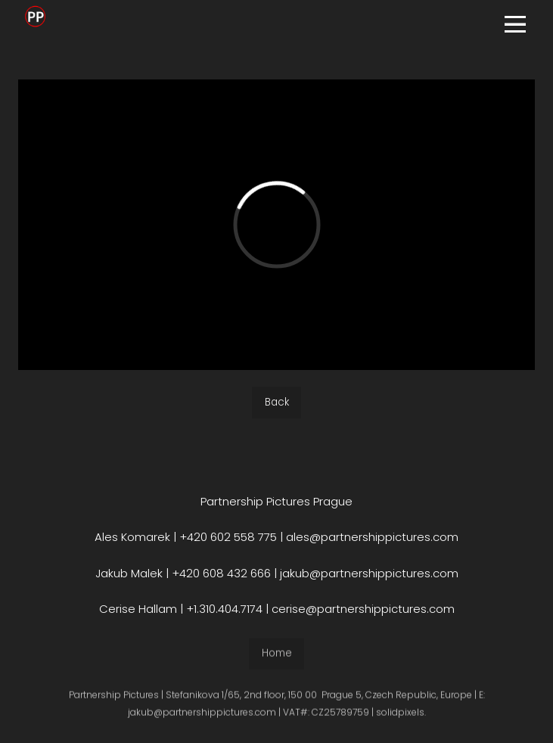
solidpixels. (401, 716)
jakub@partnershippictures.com (367, 573)
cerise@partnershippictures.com (363, 609)
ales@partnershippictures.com (372, 537)
